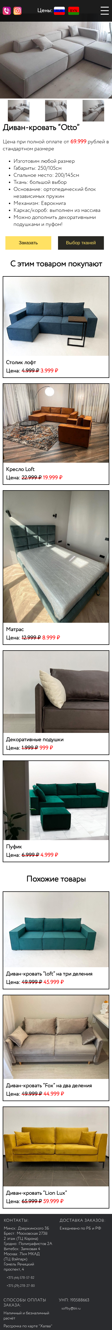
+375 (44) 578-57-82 (20, 1278)
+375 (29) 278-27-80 (20, 1286)
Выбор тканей (81, 242)
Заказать (28, 242)
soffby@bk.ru (71, 1308)
